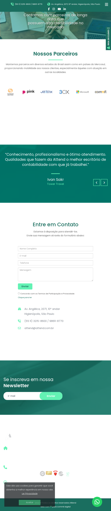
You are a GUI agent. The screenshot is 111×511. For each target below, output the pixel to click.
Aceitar (29, 502)
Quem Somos (83, 448)
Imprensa (81, 468)
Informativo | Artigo (87, 458)
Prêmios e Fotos (85, 463)
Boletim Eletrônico (86, 453)
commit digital (64, 506)
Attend (73, 502)
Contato (80, 478)
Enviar (25, 286)
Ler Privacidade (30, 493)
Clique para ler (25, 297)
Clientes (80, 473)
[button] (96, 182)
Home (79, 442)
